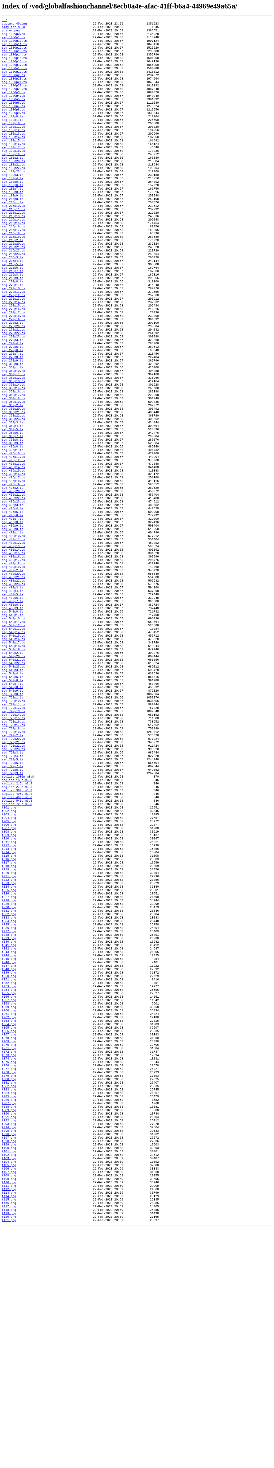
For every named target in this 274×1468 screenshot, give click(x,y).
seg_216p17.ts (13, 272)
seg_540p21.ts (13, 788)
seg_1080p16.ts (14, 70)
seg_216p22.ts (13, 297)
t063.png (9, 1221)
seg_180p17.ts (13, 173)
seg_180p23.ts (13, 202)
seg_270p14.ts (13, 359)
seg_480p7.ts (12, 718)
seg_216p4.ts (12, 309)
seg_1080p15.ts (14, 66)
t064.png (9, 1225)
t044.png (9, 1143)
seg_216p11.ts (13, 248)
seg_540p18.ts (13, 772)
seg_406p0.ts (12, 532)
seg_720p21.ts (13, 887)
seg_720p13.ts (13, 850)
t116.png (9, 1440)
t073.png (9, 1263)
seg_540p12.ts (13, 747)
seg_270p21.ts (13, 392)
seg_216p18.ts (13, 276)
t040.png (9, 1126)
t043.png (9, 1139)
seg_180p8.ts (12, 227)
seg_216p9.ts (12, 330)
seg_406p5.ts (12, 611)
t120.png (9, 1456)
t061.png (9, 1213)
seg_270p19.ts (13, 380)
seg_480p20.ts (13, 685)
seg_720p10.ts (13, 838)
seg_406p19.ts (13, 578)
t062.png (9, 1217)
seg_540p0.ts (12, 730)
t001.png (9, 965)
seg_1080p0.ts (13, 37)
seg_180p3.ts (12, 206)
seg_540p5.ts (12, 809)
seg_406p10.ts (13, 540)
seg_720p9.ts (12, 924)
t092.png (9, 1341)
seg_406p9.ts (12, 627)
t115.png (9, 1436)
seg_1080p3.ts (13, 107)
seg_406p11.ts (13, 545)
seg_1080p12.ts (14, 54)
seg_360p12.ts (13, 450)
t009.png (9, 998)
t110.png (9, 1415)
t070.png (9, 1250)
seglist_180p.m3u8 (17, 932)
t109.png (9, 1411)
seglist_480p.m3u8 (17, 953)
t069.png (9, 1246)
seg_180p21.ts (13, 194)
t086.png (9, 1316)
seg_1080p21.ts (14, 95)
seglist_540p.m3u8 (17, 957)
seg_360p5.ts (12, 512)
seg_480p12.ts (13, 648)
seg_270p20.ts (13, 388)
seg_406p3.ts (12, 602)
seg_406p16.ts (13, 565)
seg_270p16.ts (13, 367)
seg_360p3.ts (12, 503)
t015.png (9, 1023)
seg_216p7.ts (12, 322)
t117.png (9, 1444)
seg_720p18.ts (13, 871)
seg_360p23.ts (13, 499)
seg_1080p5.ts (13, 115)
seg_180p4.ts (12, 210)
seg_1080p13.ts (14, 58)
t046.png (9, 1151)
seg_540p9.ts (12, 825)
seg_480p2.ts (12, 681)
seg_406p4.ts (12, 606)
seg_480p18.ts (13, 673)
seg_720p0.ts (12, 829)
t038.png (9, 1118)
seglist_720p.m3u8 (17, 961)
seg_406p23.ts (13, 598)
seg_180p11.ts (13, 148)
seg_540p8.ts (12, 821)
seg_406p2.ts (12, 582)
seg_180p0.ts (12, 136)
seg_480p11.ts (13, 644)
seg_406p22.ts (13, 594)
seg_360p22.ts (13, 495)
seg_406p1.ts (12, 536)
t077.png (9, 1279)
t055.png (9, 1188)
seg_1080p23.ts (14, 103)
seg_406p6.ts (12, 615)
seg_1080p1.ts (13, 41)
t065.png (9, 1230)
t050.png (9, 1168)
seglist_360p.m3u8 (17, 945)
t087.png (9, 1320)
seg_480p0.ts (12, 631)
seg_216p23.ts (13, 301)
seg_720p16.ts (13, 862)
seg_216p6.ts (12, 318)
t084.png (9, 1308)
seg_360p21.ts (13, 491)
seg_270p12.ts (13, 351)
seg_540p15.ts (13, 759)
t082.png (9, 1300)
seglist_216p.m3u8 (17, 937)
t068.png (9, 1242)
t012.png (9, 1011)
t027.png (9, 1073)
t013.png (9, 1015)
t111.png (9, 1419)
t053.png (9, 1180)
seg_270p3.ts (12, 404)
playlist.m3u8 (13, 29)
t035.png (9, 1106)
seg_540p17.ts (13, 767)
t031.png (9, 1089)
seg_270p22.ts (13, 396)
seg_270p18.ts (13, 375)
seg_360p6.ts (12, 516)
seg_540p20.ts (13, 784)
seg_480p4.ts (12, 706)
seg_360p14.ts (13, 458)
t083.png (9, 1304)
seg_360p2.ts (12, 483)
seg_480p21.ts (13, 689)
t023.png (9, 1056)
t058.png (9, 1201)
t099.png (9, 1370)
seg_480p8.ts (12, 722)
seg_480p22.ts (13, 693)
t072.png (9, 1258)
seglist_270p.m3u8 (17, 941)
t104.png (9, 1390)
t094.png (9, 1349)
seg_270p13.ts (13, 355)
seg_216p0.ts (12, 235)
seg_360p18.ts (13, 474)
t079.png (9, 1287)
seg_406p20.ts (13, 586)
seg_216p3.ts (12, 305)
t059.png (9, 1205)
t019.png (9, 1040)
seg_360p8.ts (12, 524)
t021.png (9, 1048)
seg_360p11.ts (13, 446)
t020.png (9, 1044)
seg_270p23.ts (13, 400)
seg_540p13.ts (13, 751)
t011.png (9, 1007)
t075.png (9, 1271)
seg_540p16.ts (13, 763)
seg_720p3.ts (12, 899)
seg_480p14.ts (13, 656)
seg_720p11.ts (13, 842)
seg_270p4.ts (12, 408)
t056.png (9, 1192)
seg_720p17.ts (13, 866)
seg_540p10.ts (13, 739)
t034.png (9, 1102)
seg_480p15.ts (13, 660)
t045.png (9, 1147)
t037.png (9, 1114)
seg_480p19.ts (13, 677)
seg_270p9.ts (12, 429)
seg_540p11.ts (13, 743)
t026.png (9, 1069)
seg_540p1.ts (12, 734)
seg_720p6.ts (12, 912)
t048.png (9, 1159)
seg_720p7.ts (12, 916)
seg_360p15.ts (13, 462)
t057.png (9, 1197)
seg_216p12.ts (13, 252)
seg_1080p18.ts (14, 78)
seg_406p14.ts (13, 557)
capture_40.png (14, 25)
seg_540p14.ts (13, 755)
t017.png (9, 1031)
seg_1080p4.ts (13, 111)
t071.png (9, 1254)
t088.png (9, 1324)
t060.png (9, 1209)
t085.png (9, 1312)
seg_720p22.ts (13, 891)
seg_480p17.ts (13, 668)
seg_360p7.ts (12, 520)
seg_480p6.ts (12, 714)
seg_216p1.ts (12, 239)
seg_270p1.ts (12, 338)
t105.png (9, 1395)
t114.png (9, 1432)
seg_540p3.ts (12, 800)
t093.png (9, 1345)
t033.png (9, 1097)
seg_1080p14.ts (14, 62)
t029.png (9, 1081)
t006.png (9, 986)
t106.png (9, 1399)
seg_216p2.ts (12, 285)
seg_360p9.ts (12, 528)
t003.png (9, 974)
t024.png (9, 1060)
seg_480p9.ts (12, 726)
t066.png (9, 1234)
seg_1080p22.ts (14, 99)
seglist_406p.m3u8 (17, 949)
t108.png (9, 1407)
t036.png (9, 1110)
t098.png (9, 1366)
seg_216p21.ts (13, 293)
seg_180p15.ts (13, 165)
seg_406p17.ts (13, 569)
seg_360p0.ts (12, 433)
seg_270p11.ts (13, 347)
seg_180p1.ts (12, 140)
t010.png (9, 1003)
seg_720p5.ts (12, 908)
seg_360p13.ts (13, 454)
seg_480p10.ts (13, 639)
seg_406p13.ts (13, 553)
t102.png (9, 1382)
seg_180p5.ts (12, 214)
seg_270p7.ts (12, 421)
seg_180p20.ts (13, 190)
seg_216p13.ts (13, 256)
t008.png (9, 994)
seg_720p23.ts (13, 895)
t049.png (9, 1164)
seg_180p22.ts (13, 198)
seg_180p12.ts (13, 153)
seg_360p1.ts (12, 437)
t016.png (9, 1027)
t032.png (9, 1093)
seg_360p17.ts (13, 470)
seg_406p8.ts (12, 623)
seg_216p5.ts (12, 314)
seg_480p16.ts (13, 664)
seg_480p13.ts (13, 652)
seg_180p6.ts (12, 219)
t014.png (9, 1019)
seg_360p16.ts (13, 466)
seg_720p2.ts (12, 879)
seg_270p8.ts (12, 425)
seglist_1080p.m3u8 (18, 928)
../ (4, 21)
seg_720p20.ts (13, 883)
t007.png (9, 990)
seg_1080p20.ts (14, 91)
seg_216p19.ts (13, 281)
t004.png (9, 978)
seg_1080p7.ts (13, 124)
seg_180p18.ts (13, 177)
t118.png (9, 1448)
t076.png (9, 1275)
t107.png (9, 1403)
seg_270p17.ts (13, 371)
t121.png (9, 1461)
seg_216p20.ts (13, 289)
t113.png (9, 1428)
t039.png (9, 1122)
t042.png (9, 1135)
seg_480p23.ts (13, 697)
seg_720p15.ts (13, 858)
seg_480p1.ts (12, 635)
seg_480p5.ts (12, 710)
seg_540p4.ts (12, 805)
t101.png (9, 1378)
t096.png (9, 1357)
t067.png (9, 1238)
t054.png (9, 1184)
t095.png (9, 1353)
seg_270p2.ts (12, 384)
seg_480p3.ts (12, 701)
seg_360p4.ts (12, 507)
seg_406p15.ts (13, 561)
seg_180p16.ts (13, 169)
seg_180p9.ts (12, 231)
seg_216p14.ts (13, 260)
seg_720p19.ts (13, 875)
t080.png (9, 1291)
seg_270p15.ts (13, 363)
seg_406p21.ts (13, 590)
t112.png (9, 1423)
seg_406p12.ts (13, 549)
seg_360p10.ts (13, 441)
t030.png (9, 1085)
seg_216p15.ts (13, 264)
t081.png (9, 1296)
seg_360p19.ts (13, 479)
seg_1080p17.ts (14, 74)
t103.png (9, 1386)
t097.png (9, 1362)
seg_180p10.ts (13, 144)
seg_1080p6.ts (13, 120)
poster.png (11, 33)
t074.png (9, 1267)
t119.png (9, 1452)
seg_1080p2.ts (13, 87)
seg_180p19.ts (13, 181)
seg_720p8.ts (12, 920)
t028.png (9, 1077)
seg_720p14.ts (13, 854)
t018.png (9, 1036)
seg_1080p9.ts (13, 132)
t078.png (9, 1283)
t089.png (9, 1329)
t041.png (9, 1131)
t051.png (9, 1172)
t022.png (9, 1052)
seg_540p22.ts (13, 792)
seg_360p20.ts (13, 487)
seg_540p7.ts (12, 817)
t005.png (9, 982)
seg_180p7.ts (12, 223)
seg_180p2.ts (12, 186)
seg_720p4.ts (12, 904)
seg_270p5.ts (12, 413)
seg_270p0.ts (12, 334)
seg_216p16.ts (13, 268)
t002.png (9, 970)
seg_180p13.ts (13, 157)
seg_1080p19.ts (14, 82)
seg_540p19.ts (13, 776)
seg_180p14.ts (13, 161)
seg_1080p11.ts (14, 49)
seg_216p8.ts (12, 326)
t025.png (9, 1064)
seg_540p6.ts (12, 813)
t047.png (9, 1155)
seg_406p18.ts (13, 573)
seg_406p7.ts (12, 619)
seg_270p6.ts (12, 417)
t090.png (9, 1333)
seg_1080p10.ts (14, 45)
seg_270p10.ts (13, 342)
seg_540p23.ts (13, 796)
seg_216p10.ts (13, 243)
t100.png (9, 1374)
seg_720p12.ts (13, 846)
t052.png (9, 1176)
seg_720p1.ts (12, 833)
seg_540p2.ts (12, 780)
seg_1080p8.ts (13, 128)
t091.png (9, 1337)
